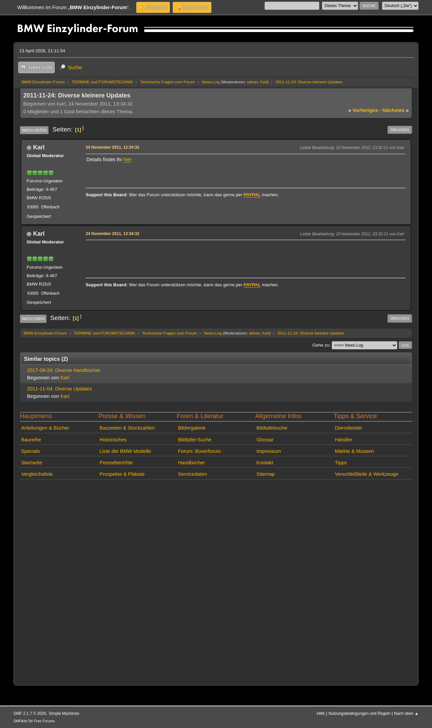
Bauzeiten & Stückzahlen (127, 428)
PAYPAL (252, 194)
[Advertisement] (209, 252)
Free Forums (44, 721)
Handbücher (191, 462)
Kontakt (264, 462)
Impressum (268, 451)
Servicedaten (192, 474)
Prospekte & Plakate (122, 474)
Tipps (341, 462)
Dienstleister (348, 428)
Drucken (399, 130)
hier (128, 159)
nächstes (395, 110)
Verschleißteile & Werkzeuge (366, 474)
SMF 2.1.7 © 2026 (30, 713)
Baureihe (31, 439)
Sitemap (265, 474)
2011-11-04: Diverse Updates (59, 388)
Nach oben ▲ (406, 713)
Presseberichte (116, 462)
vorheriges (363, 110)
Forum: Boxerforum (199, 451)
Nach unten (34, 130)
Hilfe (321, 713)
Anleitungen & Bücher (45, 428)
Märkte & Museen (354, 451)
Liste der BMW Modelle (125, 451)
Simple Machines (64, 713)
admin (252, 82)
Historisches (113, 439)
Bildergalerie (192, 428)
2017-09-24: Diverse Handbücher (64, 370)
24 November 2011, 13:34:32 (112, 147)
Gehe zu (321, 345)
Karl (263, 82)
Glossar (265, 439)
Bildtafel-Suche (194, 439)
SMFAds (20, 721)
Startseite (31, 462)
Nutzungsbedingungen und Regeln (359, 713)
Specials (30, 451)
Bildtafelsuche (272, 428)
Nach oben (33, 319)
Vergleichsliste (37, 474)
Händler (343, 439)
